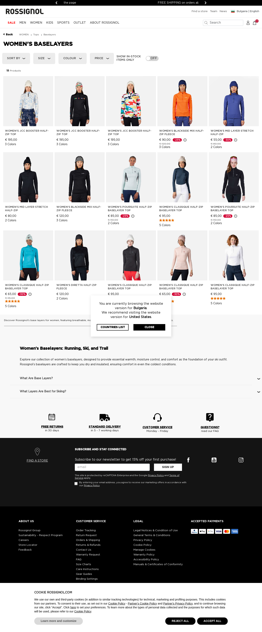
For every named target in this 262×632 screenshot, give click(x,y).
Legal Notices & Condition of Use (155, 530)
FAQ (78, 559)
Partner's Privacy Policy (178, 603)
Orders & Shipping (88, 540)
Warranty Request (88, 554)
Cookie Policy (142, 545)
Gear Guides (84, 574)
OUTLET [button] (80, 22)
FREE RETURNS (52, 426)
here (73, 607)
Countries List (113, 327)
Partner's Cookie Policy (142, 603)
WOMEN (24, 35)
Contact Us (83, 550)
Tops (36, 35)
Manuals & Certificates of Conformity (158, 564)
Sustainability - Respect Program (41, 535)
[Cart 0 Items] (256, 22)
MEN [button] (22, 22)
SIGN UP (168, 467)
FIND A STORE (37, 460)
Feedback (25, 550)
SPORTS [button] (63, 22)
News (223, 11)
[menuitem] (11, 24)
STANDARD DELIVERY (105, 426)
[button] (248, 22)
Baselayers (50, 35)
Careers (24, 540)
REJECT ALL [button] (180, 621)
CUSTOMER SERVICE (157, 427)
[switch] (152, 58)
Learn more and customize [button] (58, 621)
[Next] (206, 3)
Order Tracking (86, 530)
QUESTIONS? (210, 427)
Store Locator (28, 545)
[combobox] (223, 23)
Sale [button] (11, 22)
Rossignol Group (30, 530)
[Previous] (56, 3)
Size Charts (83, 564)
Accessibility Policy (146, 559)
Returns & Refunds (88, 545)
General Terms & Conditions (151, 535)
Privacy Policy (156, 475)
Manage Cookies (144, 550)
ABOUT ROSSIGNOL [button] (104, 22)
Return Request (86, 535)
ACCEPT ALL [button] (212, 621)
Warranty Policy (144, 554)
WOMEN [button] (36, 22)
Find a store (200, 11)
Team (213, 11)
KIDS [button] (49, 22)
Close (149, 327)
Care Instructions (87, 569)
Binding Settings (87, 579)
